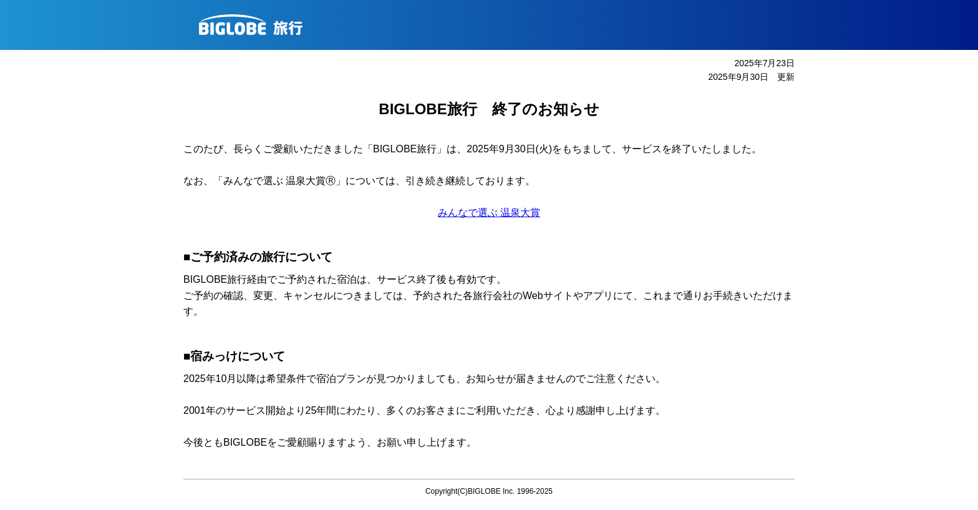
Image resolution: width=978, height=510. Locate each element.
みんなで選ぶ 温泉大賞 (489, 212)
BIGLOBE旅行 (493, 25)
